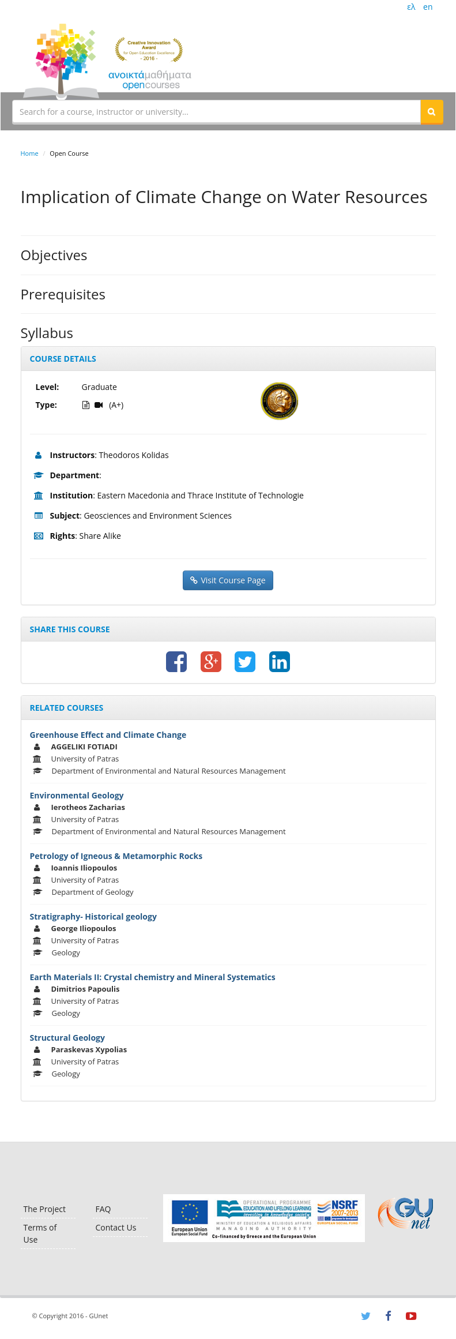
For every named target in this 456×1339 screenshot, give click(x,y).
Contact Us (116, 1227)
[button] (431, 111)
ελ (411, 6)
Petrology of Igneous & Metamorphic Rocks (116, 855)
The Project (45, 1208)
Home (30, 153)
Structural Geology (67, 1037)
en (427, 6)
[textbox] (216, 111)
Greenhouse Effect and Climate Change (108, 734)
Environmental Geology (77, 795)
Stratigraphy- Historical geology (93, 916)
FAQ (103, 1208)
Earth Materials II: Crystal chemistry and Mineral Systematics (153, 977)
